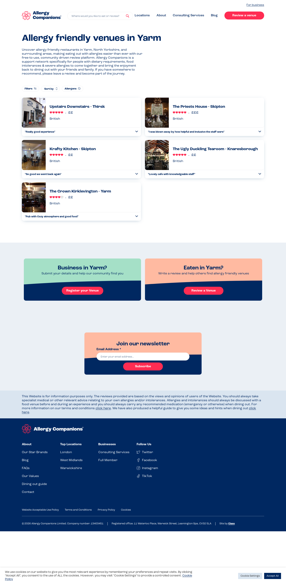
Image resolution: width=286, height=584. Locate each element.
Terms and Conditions (78, 510)
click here (103, 408)
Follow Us (144, 444)
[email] (143, 357)
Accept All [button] (273, 576)
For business (255, 5)
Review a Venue (203, 290)
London (66, 452)
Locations (142, 15)
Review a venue (244, 15)
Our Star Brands (35, 452)
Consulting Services (188, 15)
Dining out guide (34, 484)
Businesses (107, 444)
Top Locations (71, 444)
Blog (214, 15)
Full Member (108, 460)
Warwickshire (71, 468)
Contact (28, 492)
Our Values (30, 476)
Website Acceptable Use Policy (40, 510)
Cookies (126, 510)
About (161, 15)
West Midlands (71, 460)
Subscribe (143, 366)
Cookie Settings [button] (250, 576)
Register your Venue (82, 290)
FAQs (26, 468)
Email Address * (109, 349)
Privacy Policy (106, 510)
